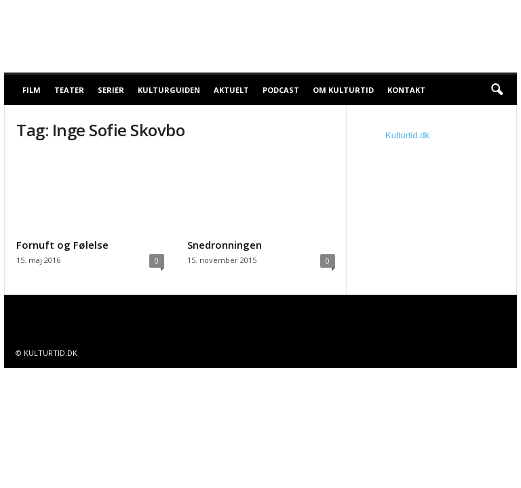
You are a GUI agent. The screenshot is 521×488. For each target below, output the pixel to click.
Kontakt (406, 90)
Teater (69, 90)
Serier (111, 90)
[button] (497, 90)
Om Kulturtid (343, 90)
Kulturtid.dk (407, 135)
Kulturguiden (169, 90)
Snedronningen (224, 244)
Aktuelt (231, 90)
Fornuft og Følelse (62, 244)
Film (31, 90)
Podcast (281, 90)
